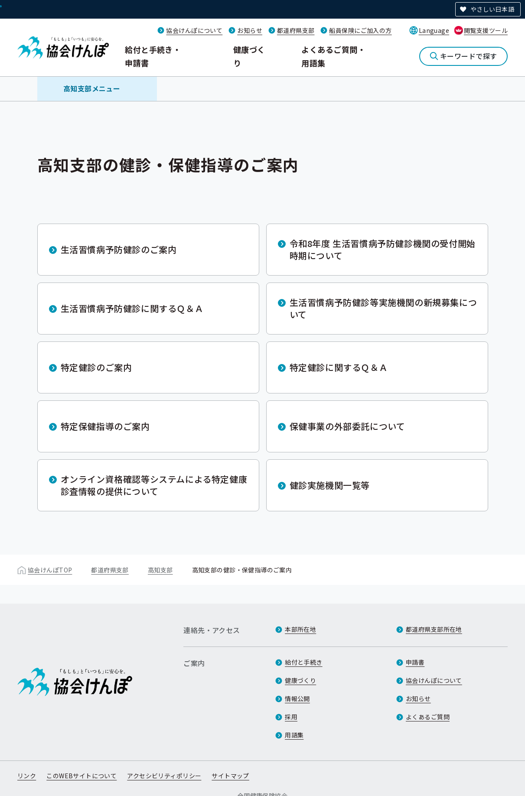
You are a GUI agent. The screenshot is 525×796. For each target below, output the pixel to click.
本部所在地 (300, 629)
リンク (26, 775)
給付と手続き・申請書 (153, 56)
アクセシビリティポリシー (164, 775)
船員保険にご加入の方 (360, 30)
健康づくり (249, 56)
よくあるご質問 (428, 716)
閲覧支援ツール (486, 30)
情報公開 (297, 698)
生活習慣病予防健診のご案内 (119, 249)
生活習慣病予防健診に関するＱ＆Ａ (132, 308)
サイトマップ (230, 775)
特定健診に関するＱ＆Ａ (339, 367)
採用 (291, 716)
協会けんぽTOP (50, 569)
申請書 (415, 662)
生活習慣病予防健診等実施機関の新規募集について (383, 308)
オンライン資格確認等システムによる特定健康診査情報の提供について (154, 485)
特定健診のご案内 (96, 367)
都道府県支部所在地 (434, 629)
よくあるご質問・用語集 (333, 56)
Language (434, 30)
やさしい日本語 (492, 9)
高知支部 (160, 569)
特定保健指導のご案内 (105, 426)
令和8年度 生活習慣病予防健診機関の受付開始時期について (383, 249)
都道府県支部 (296, 30)
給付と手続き (304, 662)
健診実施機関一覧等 (330, 485)
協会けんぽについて (194, 30)
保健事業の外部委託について (347, 426)
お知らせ (249, 30)
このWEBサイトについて (81, 775)
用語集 (294, 735)
